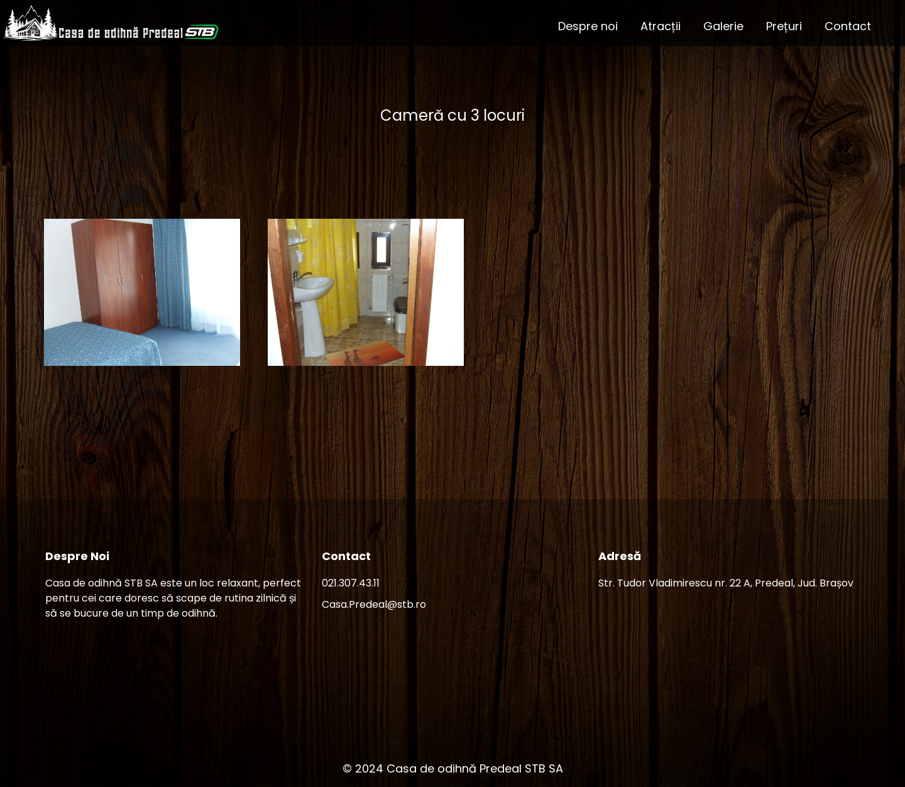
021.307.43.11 (351, 583)
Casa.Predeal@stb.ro (374, 604)
